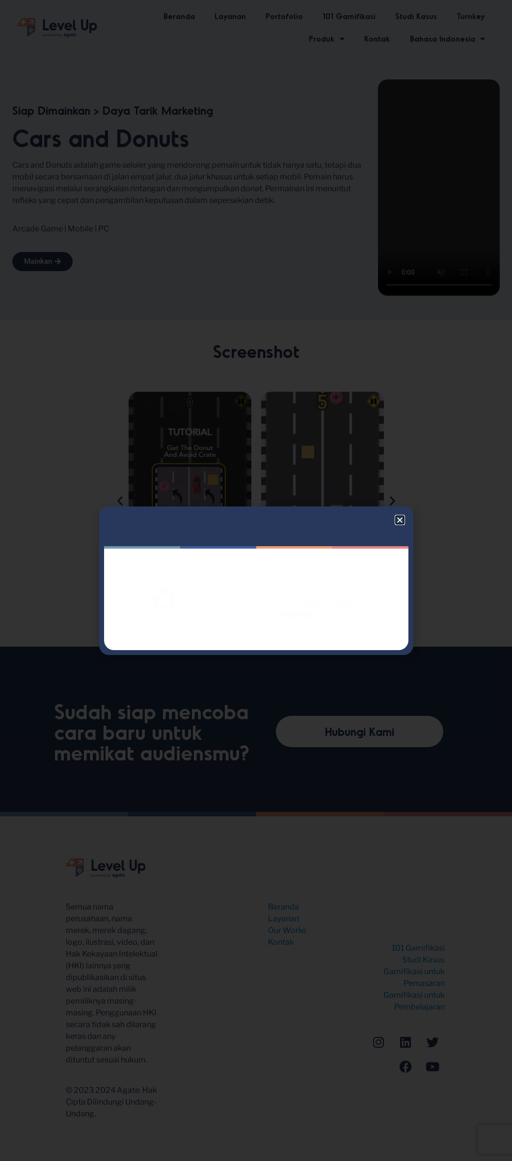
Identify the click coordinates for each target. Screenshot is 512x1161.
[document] (256, 580)
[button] (400, 520)
